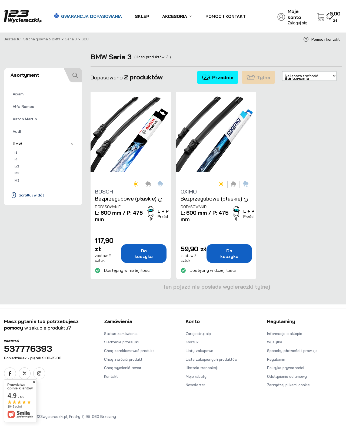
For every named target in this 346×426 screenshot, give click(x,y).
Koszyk (192, 342)
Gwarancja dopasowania (88, 16)
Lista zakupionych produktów (211, 359)
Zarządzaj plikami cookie (288, 384)
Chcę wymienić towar (122, 367)
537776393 (28, 348)
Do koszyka (144, 253)
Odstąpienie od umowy (287, 376)
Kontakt (111, 376)
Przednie (218, 77)
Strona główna (35, 39)
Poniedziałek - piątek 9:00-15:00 (32, 358)
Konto (193, 321)
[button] (47, 327)
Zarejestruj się (198, 333)
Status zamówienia (121, 333)
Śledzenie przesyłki (121, 342)
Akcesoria (174, 16)
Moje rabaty (196, 376)
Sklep (142, 16)
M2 (17, 173)
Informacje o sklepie (284, 333)
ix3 (17, 166)
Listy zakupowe (199, 350)
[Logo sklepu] (23, 16)
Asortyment (25, 75)
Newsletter (195, 384)
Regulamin (276, 359)
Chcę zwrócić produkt (123, 359)
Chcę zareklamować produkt (129, 350)
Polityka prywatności (285, 367)
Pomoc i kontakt (225, 16)
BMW (56, 39)
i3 (16, 152)
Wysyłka (274, 342)
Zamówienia (118, 321)
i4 (16, 159)
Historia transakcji (202, 367)
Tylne (258, 77)
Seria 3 (71, 39)
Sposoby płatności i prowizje (292, 350)
